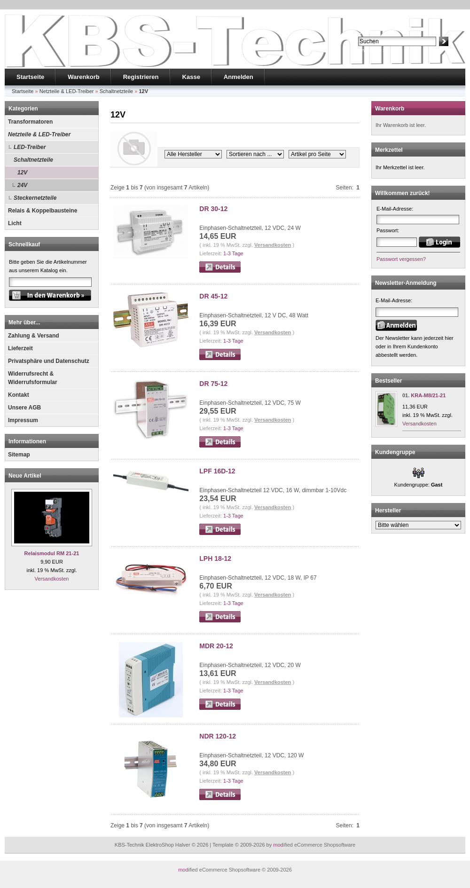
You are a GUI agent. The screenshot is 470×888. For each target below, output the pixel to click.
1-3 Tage (233, 253)
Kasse (191, 76)
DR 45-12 (213, 296)
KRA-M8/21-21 (428, 395)
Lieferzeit (20, 348)
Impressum (23, 420)
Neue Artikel (24, 475)
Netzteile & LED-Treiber (39, 134)
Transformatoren (30, 121)
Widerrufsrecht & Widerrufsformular (32, 377)
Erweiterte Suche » (380, 50)
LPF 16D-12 (217, 471)
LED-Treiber (30, 147)
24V (22, 185)
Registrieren (141, 76)
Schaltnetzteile (33, 160)
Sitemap (19, 454)
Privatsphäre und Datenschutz (48, 361)
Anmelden (238, 76)
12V (22, 172)
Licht (15, 223)
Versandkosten (52, 579)
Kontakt (18, 395)
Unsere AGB (24, 407)
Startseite (30, 76)
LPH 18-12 (215, 558)
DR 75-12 (213, 383)
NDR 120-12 (217, 736)
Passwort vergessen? (401, 259)
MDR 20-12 (216, 646)
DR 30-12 (213, 208)
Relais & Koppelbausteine (42, 210)
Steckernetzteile (35, 198)
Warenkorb (83, 76)
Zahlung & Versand (33, 335)
